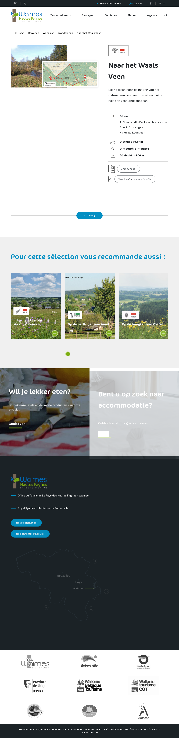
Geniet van (17, 427)
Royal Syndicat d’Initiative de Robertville (43, 511)
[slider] (67, 354)
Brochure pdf (128, 168)
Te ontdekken (59, 15)
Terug (89, 215)
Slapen (132, 15)
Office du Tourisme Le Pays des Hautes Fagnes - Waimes (53, 498)
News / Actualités (110, 3)
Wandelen (48, 32)
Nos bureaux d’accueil (30, 536)
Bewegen (88, 15)
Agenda (152, 15)
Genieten (111, 15)
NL (161, 3)
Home (21, 32)
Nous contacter (26, 525)
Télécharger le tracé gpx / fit (135, 179)
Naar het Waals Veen (89, 32)
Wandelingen (65, 32)
